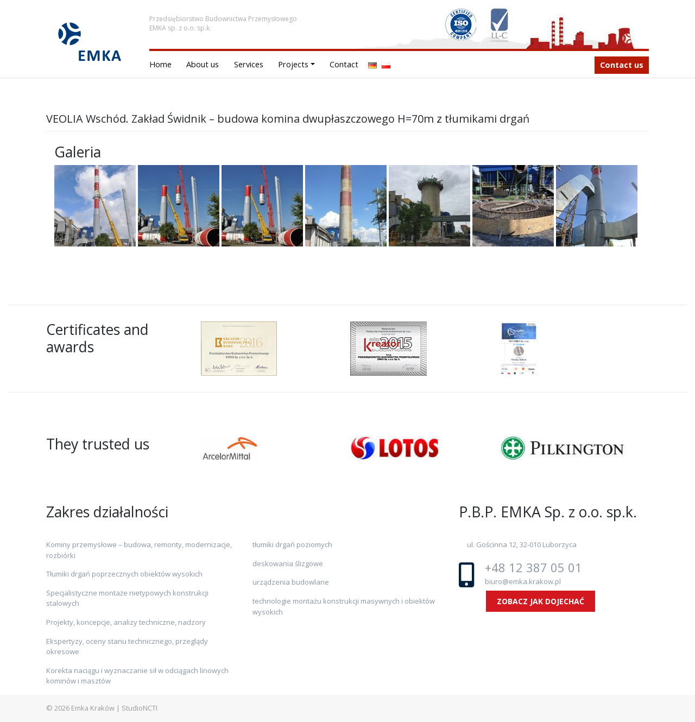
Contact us (621, 65)
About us (202, 64)
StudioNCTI (139, 708)
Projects (293, 64)
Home (160, 64)
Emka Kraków (93, 708)
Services (248, 64)
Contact (344, 64)
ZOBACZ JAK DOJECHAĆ (540, 601)
